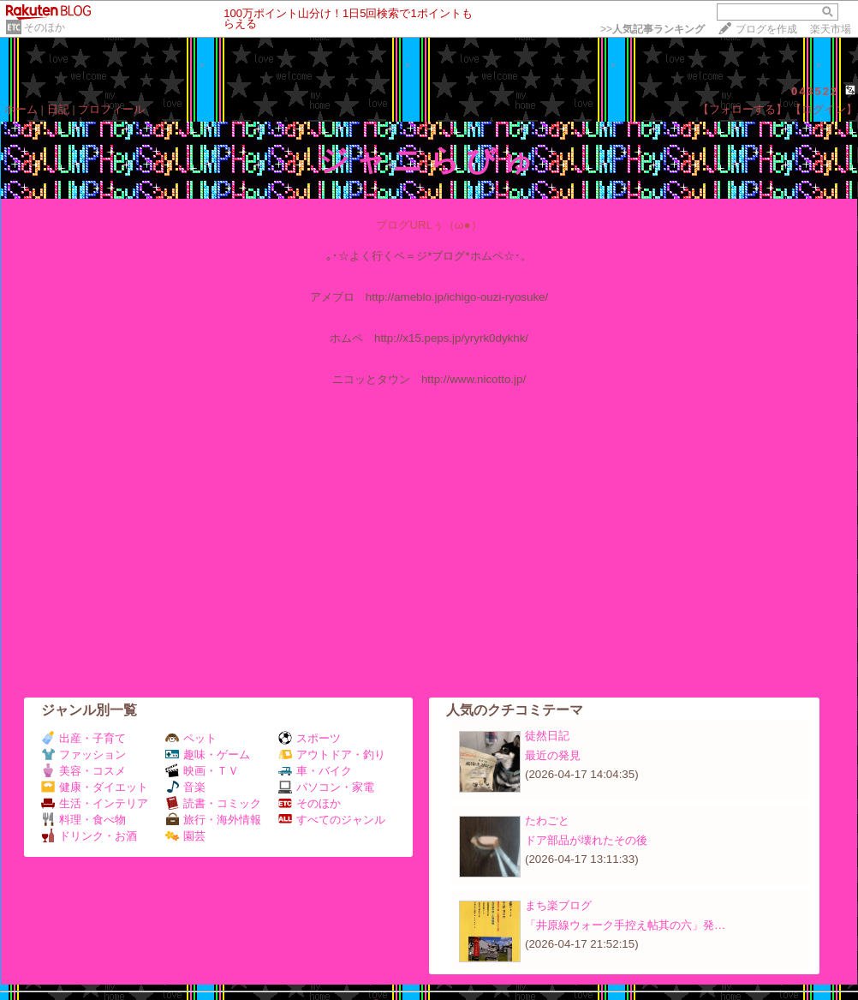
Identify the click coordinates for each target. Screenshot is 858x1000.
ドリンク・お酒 (89, 835)
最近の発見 (553, 755)
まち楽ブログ (558, 905)
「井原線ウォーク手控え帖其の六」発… (625, 925)
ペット (191, 738)
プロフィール (111, 109)
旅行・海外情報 (213, 819)
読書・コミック (213, 803)
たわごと (547, 820)
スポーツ (309, 738)
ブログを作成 (766, 29)
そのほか (44, 27)
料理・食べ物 (83, 819)
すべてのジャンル (331, 819)
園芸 (185, 835)
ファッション (83, 754)
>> (652, 29)
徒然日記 (547, 735)
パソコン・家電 (326, 787)
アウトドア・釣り (331, 754)
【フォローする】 (742, 109)
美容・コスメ (83, 770)
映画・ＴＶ (202, 770)
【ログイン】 (823, 109)
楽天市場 (830, 29)
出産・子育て (83, 738)
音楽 (185, 787)
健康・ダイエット (94, 787)
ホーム (21, 109)
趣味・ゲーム (207, 754)
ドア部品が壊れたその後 (586, 840)
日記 (58, 109)
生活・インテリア (94, 803)
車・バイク (315, 770)
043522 (814, 91)
